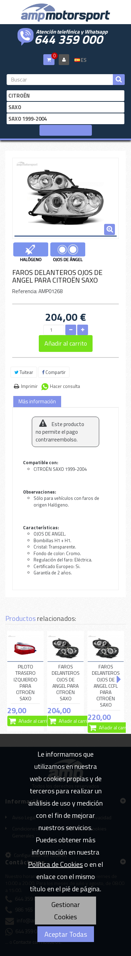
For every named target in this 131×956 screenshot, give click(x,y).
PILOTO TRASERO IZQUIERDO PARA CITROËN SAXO (25, 683)
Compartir (54, 372)
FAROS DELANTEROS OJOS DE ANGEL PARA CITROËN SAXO (66, 683)
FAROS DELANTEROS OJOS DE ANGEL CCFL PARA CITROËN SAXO (106, 686)
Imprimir (29, 386)
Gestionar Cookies (65, 910)
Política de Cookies (55, 864)
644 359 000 (68, 38)
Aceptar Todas (65, 934)
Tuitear (23, 372)
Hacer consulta (65, 386)
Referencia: (24, 291)
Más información (37, 401)
